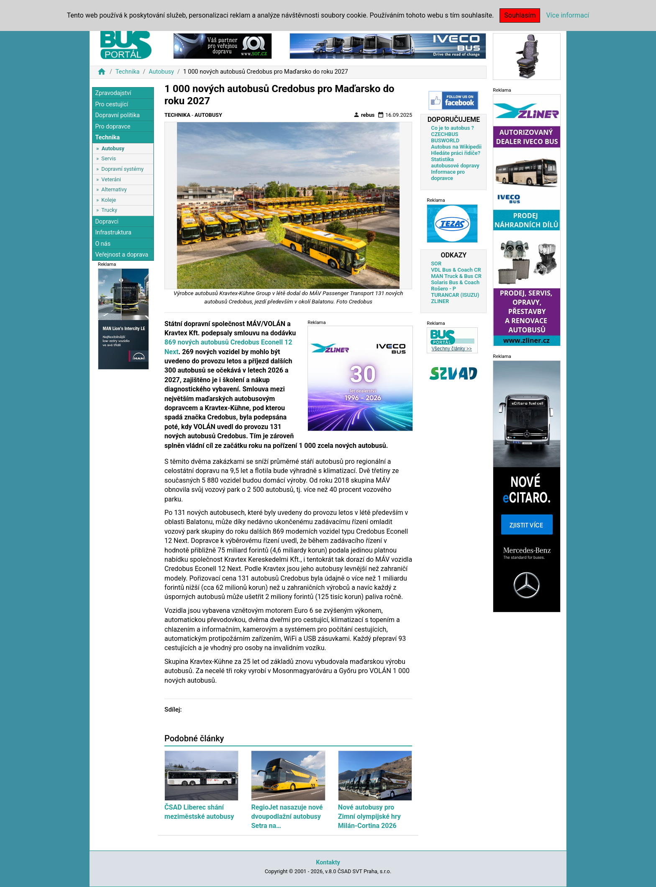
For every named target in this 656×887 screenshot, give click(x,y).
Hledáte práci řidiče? (455, 153)
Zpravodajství (113, 93)
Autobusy (161, 71)
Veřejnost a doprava (121, 254)
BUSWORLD (445, 140)
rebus (364, 114)
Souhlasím (520, 15)
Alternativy (113, 189)
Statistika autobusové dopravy (455, 162)
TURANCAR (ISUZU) (455, 295)
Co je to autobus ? (452, 128)
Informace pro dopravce (448, 175)
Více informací (567, 15)
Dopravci (106, 221)
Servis (108, 158)
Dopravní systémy (122, 169)
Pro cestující (111, 104)
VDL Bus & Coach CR (456, 270)
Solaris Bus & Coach (455, 282)
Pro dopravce (112, 126)
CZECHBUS (444, 134)
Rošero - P (443, 288)
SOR (436, 263)
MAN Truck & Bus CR (456, 276)
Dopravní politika (117, 115)
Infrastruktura (113, 232)
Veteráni (111, 179)
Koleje (108, 200)
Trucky (109, 210)
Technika (127, 71)
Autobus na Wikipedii (456, 147)
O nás (102, 243)
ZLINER (440, 301)
